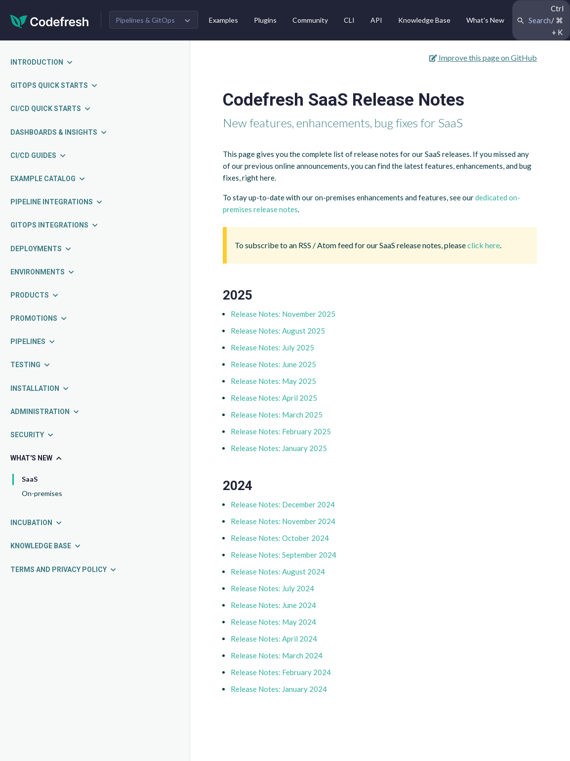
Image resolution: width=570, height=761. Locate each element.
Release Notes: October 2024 (280, 537)
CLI (349, 20)
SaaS (30, 479)
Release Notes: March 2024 (277, 655)
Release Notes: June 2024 (273, 605)
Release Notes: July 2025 (272, 347)
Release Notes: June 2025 (273, 364)
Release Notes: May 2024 (273, 621)
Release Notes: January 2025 (279, 448)
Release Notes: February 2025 (281, 431)
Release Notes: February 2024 (281, 672)
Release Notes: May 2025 (273, 381)
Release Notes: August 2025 (278, 330)
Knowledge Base (424, 20)
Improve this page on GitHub (483, 57)
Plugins (265, 20)
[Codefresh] (49, 20)
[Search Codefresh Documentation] (541, 20)
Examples (223, 20)
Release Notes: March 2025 (277, 414)
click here (483, 245)
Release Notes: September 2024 (283, 554)
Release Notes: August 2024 (278, 571)
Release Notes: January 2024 (279, 689)
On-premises (42, 493)
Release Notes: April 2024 (274, 638)
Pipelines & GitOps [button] (145, 20)
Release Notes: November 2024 (283, 521)
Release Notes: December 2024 (283, 504)
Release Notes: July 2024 (272, 588)
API (376, 20)
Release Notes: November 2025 (283, 313)
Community (310, 20)
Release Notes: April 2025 (274, 397)
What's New (485, 20)
